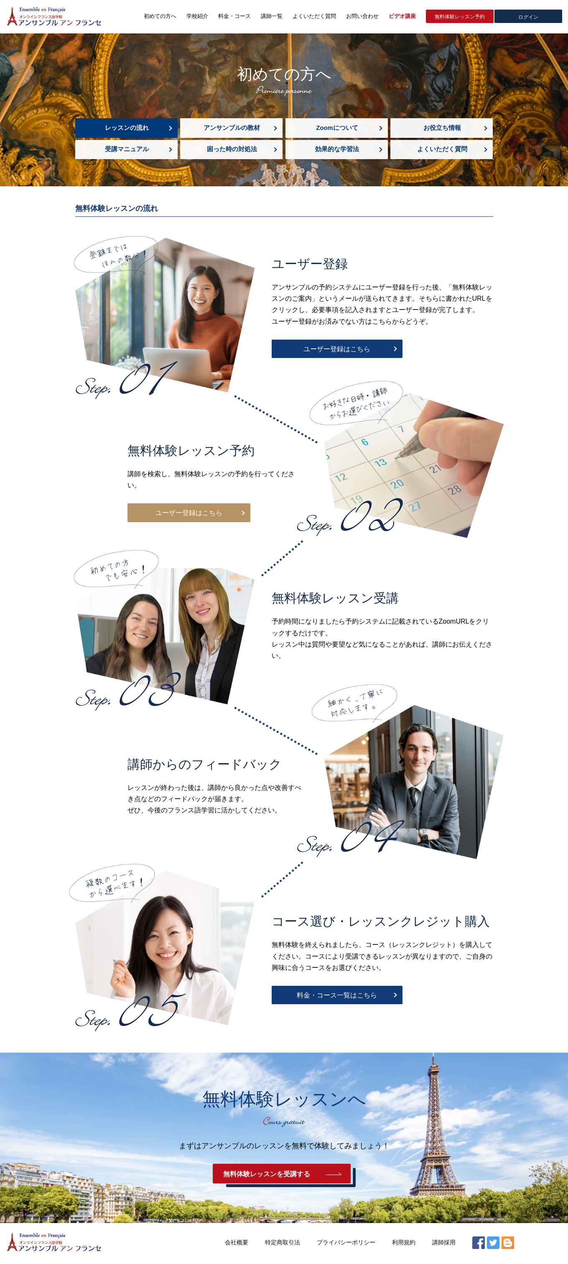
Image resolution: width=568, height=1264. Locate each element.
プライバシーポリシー (346, 1244)
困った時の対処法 (231, 150)
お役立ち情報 (442, 128)
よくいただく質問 (442, 150)
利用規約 (403, 1244)
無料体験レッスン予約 (460, 17)
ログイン (528, 17)
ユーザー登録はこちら (330, 350)
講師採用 (444, 1244)
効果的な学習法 (337, 150)
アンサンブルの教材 (231, 128)
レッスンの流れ (126, 128)
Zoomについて (337, 128)
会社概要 (236, 1244)
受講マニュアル (126, 150)
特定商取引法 (282, 1244)
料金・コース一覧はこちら (330, 996)
